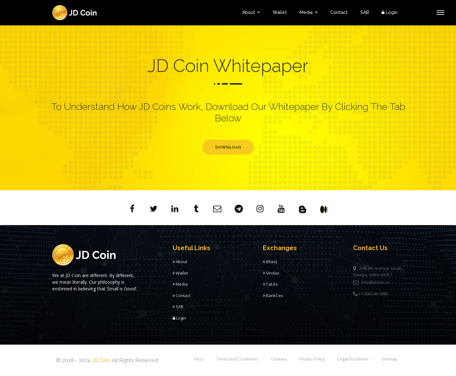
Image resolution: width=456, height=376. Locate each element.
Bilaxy (270, 264)
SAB (364, 12)
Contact (339, 12)
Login (389, 12)
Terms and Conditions (237, 359)
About (249, 12)
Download (228, 156)
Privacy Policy (312, 359)
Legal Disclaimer (353, 359)
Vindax (271, 276)
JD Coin (101, 360)
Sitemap (389, 359)
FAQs (199, 359)
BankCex (273, 298)
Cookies (279, 359)
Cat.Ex (270, 287)
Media (307, 12)
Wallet (280, 12)
